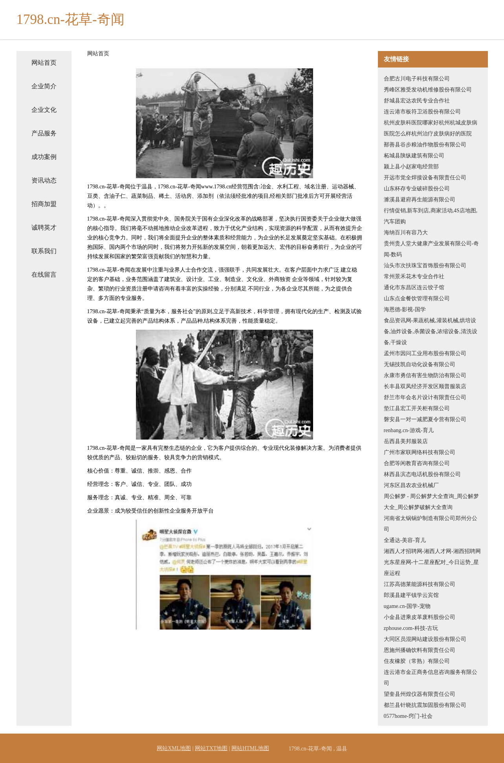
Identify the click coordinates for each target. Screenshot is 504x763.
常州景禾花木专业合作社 (414, 276)
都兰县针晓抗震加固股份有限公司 (425, 705)
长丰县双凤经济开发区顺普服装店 (425, 386)
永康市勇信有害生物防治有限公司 (425, 375)
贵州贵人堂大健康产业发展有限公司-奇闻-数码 (431, 249)
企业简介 (44, 86)
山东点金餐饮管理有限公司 (417, 298)
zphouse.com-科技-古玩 (411, 628)
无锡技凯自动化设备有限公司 (419, 364)
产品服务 (44, 133)
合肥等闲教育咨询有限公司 (417, 463)
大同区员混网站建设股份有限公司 (425, 639)
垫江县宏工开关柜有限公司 (417, 408)
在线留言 (44, 274)
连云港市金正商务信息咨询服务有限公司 (430, 677)
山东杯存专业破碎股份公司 (417, 189)
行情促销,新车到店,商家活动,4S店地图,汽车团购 (431, 216)
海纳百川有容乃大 (406, 232)
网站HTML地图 (250, 748)
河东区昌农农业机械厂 (411, 485)
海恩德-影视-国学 (405, 309)
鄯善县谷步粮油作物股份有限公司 (425, 145)
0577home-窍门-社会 (408, 716)
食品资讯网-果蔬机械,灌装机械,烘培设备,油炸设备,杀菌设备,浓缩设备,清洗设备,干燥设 (430, 331)
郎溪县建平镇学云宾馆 (411, 595)
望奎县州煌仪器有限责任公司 (419, 694)
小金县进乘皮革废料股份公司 (419, 617)
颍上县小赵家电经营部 (411, 167)
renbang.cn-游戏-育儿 (409, 430)
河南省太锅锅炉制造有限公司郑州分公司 (430, 523)
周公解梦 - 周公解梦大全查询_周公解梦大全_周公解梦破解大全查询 (431, 501)
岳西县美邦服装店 (406, 441)
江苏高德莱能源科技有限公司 (419, 584)
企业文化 (44, 109)
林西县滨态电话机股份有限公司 (422, 474)
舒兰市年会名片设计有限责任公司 (425, 397)
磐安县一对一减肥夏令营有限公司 (425, 419)
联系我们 (44, 251)
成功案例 (44, 156)
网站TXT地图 (211, 748)
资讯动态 (44, 180)
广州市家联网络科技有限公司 (419, 452)
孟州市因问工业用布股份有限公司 (425, 353)
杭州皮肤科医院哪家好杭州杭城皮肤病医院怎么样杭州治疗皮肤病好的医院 (430, 128)
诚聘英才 (44, 227)
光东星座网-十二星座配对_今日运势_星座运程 (431, 567)
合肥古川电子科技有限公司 (417, 79)
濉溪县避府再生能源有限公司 (419, 200)
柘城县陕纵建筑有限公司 (414, 156)
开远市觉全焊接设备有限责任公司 (425, 178)
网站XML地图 (174, 748)
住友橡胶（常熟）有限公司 (417, 661)
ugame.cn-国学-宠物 (407, 606)
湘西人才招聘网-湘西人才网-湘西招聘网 (432, 551)
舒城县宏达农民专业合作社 (417, 101)
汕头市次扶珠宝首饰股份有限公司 (425, 265)
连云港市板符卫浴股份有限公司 (422, 112)
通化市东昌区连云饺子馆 (414, 287)
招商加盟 (44, 204)
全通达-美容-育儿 (405, 540)
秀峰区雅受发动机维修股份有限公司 (428, 90)
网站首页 (44, 62)
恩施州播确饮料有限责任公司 (419, 650)
